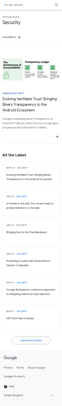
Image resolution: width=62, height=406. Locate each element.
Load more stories (31, 340)
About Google (36, 367)
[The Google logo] (10, 358)
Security (18, 5)
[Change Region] (29, 395)
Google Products (14, 376)
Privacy (8, 367)
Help (9, 387)
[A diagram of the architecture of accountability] (31, 69)
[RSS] (19, 37)
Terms (20, 367)
